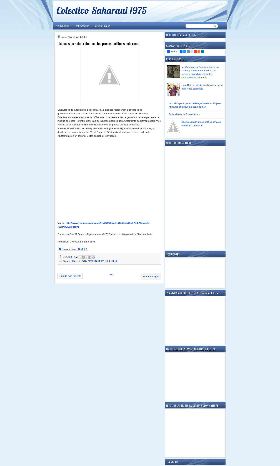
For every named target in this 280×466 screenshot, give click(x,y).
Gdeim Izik (76, 261)
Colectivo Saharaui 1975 (102, 10)
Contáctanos (82, 26)
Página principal (63, 26)
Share (172, 51)
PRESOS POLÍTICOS (96, 261)
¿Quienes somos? (101, 26)
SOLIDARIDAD (111, 261)
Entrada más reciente (70, 276)
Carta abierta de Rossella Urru (184, 114)
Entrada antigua (151, 276)
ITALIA (84, 261)
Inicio (111, 274)
